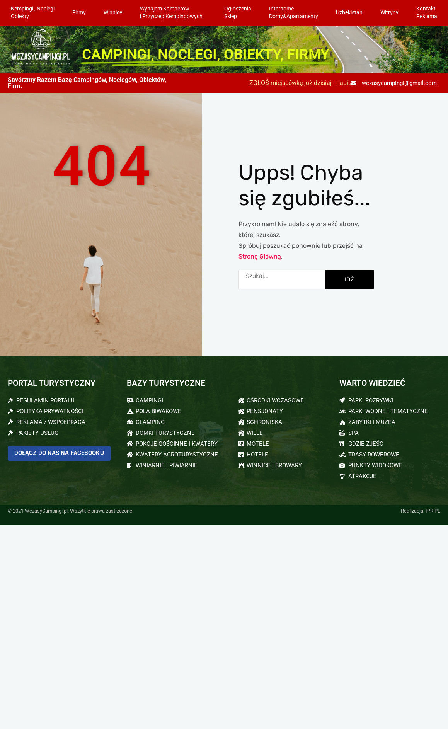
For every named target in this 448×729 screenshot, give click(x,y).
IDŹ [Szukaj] (349, 279)
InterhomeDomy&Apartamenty (293, 12)
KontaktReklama (426, 12)
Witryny (389, 12)
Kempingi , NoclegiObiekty (33, 12)
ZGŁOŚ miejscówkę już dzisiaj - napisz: (302, 83)
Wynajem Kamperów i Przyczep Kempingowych (173, 12)
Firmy (79, 12)
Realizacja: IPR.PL (420, 511)
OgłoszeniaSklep (237, 12)
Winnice (113, 12)
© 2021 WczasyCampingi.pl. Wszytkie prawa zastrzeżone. (70, 511)
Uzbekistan (349, 12)
